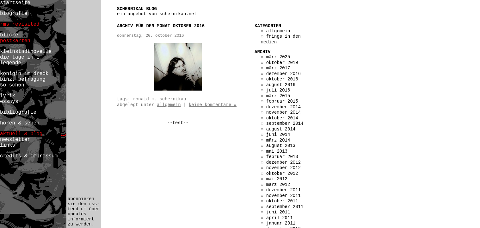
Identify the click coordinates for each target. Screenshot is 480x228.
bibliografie (18, 112)
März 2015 (278, 95)
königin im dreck (24, 74)
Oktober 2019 (282, 62)
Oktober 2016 (282, 79)
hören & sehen (20, 123)
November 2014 (283, 112)
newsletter (15, 139)
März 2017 (278, 68)
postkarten (15, 41)
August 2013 (280, 145)
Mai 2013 (276, 151)
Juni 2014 (278, 134)
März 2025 (278, 57)
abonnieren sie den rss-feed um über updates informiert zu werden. (84, 211)
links (7, 145)
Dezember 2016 (283, 73)
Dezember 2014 (283, 107)
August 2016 (280, 84)
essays (9, 101)
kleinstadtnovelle (26, 51)
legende (10, 63)
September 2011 (285, 206)
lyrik (7, 96)
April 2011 (279, 217)
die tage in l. (21, 57)
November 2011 (283, 195)
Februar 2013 (282, 156)
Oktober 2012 (282, 173)
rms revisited (20, 24)
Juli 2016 (278, 90)
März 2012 (278, 184)
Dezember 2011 (283, 190)
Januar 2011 (280, 223)
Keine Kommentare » (213, 104)
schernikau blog (137, 8)
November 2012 (283, 167)
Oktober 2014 (282, 118)
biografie (13, 13)
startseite (15, 3)
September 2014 (285, 123)
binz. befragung (23, 79)
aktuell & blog (21, 134)
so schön (12, 85)
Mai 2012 (276, 178)
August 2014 (280, 129)
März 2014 (278, 140)
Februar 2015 (282, 101)
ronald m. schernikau (159, 99)
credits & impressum (29, 156)
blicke (9, 35)
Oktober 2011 (282, 201)
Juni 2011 (278, 212)
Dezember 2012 (283, 162)
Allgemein (169, 104)
